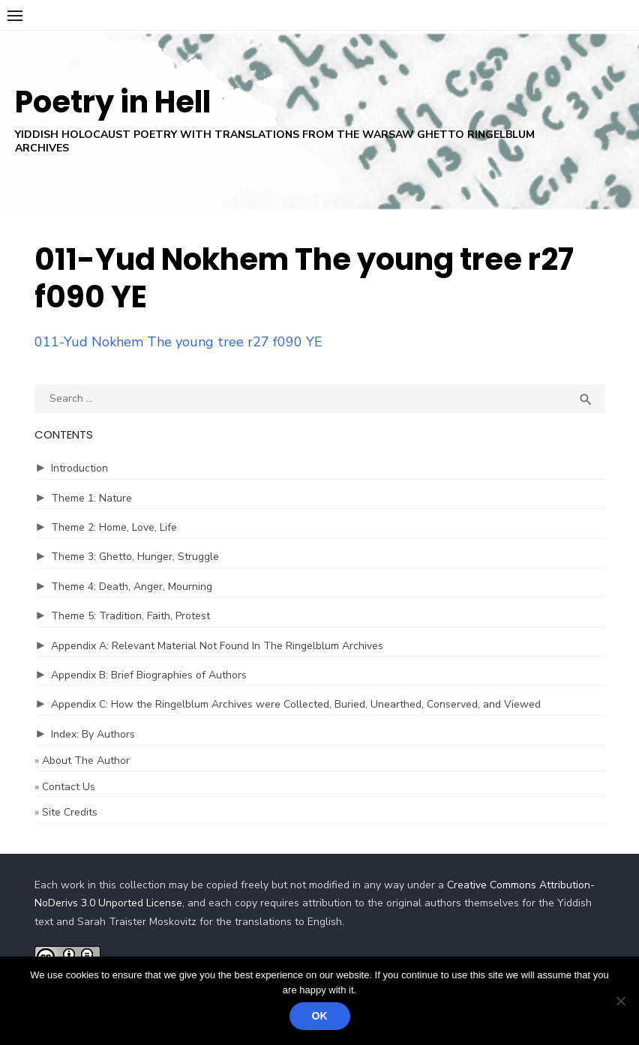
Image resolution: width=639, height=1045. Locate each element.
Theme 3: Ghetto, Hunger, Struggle (135, 556)
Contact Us (68, 787)
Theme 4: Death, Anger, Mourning (131, 586)
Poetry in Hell (113, 102)
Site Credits (70, 812)
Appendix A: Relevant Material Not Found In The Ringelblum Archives (217, 646)
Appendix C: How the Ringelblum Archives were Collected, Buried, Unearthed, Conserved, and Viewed (296, 704)
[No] (620, 1000)
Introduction (79, 468)
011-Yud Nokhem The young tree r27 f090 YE (178, 342)
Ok (320, 1016)
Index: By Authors (93, 734)
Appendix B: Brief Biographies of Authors (149, 675)
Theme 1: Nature (91, 498)
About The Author (86, 760)
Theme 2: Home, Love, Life (114, 527)
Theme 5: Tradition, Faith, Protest (130, 616)
